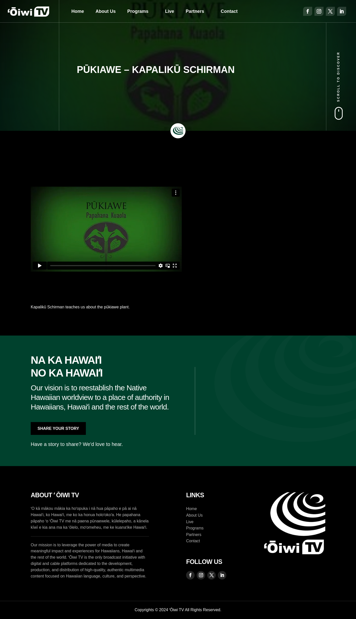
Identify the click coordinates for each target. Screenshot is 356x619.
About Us (106, 11)
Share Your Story (58, 428)
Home (78, 11)
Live (169, 11)
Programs (138, 11)
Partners (195, 11)
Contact (229, 11)
